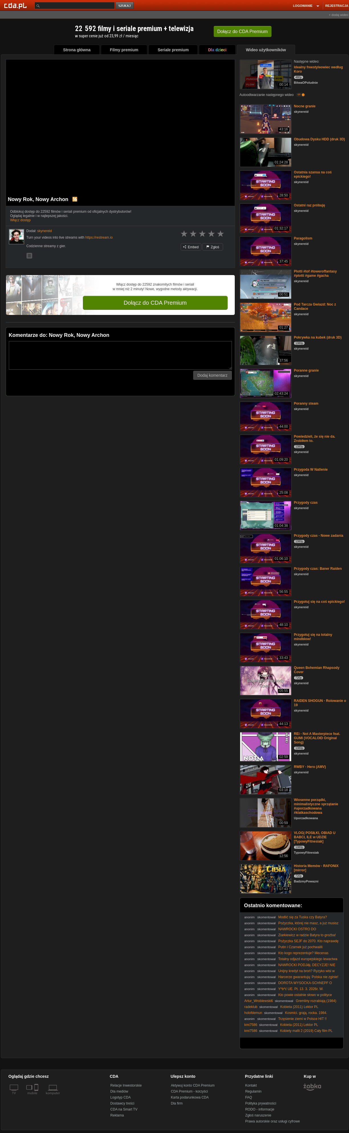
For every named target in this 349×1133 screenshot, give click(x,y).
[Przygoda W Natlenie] (265, 482)
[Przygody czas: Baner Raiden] (265, 581)
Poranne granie (306, 370)
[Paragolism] (265, 250)
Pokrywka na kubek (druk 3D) (318, 337)
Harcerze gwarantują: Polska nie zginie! (308, 977)
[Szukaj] (74, 5)
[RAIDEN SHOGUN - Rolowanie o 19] (265, 713)
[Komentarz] (120, 355)
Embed (191, 247)
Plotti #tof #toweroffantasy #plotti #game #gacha (315, 273)
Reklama (117, 1115)
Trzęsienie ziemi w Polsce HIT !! (302, 1019)
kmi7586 (250, 1025)
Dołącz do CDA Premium (155, 303)
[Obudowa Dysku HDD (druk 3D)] (265, 151)
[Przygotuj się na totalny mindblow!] (265, 647)
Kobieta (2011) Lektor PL (299, 1007)
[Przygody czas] (265, 515)
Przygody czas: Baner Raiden (318, 569)
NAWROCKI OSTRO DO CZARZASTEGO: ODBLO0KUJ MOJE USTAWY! (281, 931)
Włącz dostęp (20, 220)
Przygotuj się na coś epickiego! (319, 602)
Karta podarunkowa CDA (190, 1097)
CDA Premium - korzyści (189, 1091)
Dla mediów (119, 1091)
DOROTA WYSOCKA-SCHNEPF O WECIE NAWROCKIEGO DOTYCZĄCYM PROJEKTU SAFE (290, 985)
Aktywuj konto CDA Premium (193, 1085)
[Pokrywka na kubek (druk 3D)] (265, 349)
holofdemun (253, 1013)
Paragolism (303, 238)
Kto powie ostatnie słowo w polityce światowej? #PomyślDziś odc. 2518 (288, 997)
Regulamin (253, 1091)
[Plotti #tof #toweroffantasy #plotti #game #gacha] (265, 283)
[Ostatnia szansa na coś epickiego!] (265, 184)
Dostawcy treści (122, 1103)
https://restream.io (99, 237)
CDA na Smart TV (123, 1109)
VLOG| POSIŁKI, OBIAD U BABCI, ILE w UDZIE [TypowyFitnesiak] (315, 837)
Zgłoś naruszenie (258, 1115)
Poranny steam (306, 403)
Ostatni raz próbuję (309, 205)
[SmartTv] (36, 1097)
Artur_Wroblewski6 (258, 1001)
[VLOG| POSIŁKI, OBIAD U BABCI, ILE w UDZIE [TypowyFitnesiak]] (265, 845)
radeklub (251, 1007)
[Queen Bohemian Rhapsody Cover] (265, 680)
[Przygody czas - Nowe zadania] (265, 548)
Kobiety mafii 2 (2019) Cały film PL (306, 1031)
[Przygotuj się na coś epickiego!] (265, 614)
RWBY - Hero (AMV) (310, 767)
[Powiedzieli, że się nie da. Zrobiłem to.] (265, 449)
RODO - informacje (259, 1109)
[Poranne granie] (265, 382)
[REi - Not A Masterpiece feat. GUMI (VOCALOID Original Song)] (265, 746)
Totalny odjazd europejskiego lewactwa (307, 959)
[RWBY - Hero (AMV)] (265, 779)
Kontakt (251, 1085)
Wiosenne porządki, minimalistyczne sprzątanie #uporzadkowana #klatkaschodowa (316, 806)
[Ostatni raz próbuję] (265, 217)
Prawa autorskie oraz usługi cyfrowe (272, 1121)
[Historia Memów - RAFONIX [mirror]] (265, 878)
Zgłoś (212, 247)
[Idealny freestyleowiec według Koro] (265, 74)
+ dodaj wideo (338, 15)
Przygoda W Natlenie (311, 470)
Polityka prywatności (260, 1103)
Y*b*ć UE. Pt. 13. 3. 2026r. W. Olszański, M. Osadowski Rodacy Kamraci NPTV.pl (284, 991)
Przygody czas (306, 503)
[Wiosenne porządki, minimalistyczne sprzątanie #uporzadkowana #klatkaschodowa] (265, 812)
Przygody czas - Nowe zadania (318, 536)
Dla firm (177, 1103)
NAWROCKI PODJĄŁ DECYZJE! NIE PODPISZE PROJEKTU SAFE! (289, 967)
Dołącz (242, 31)
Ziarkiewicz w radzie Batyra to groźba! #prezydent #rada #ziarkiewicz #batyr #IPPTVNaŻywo (290, 937)
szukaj (125, 6)
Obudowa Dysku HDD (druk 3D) (319, 139)
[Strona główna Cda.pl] (16, 5)
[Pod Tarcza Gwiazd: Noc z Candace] (265, 316)
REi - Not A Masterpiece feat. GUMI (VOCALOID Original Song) (317, 738)
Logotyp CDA (120, 1097)
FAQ (248, 1097)
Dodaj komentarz (212, 375)
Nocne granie (305, 106)
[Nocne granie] (265, 118)
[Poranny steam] (265, 415)
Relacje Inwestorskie (126, 1085)
